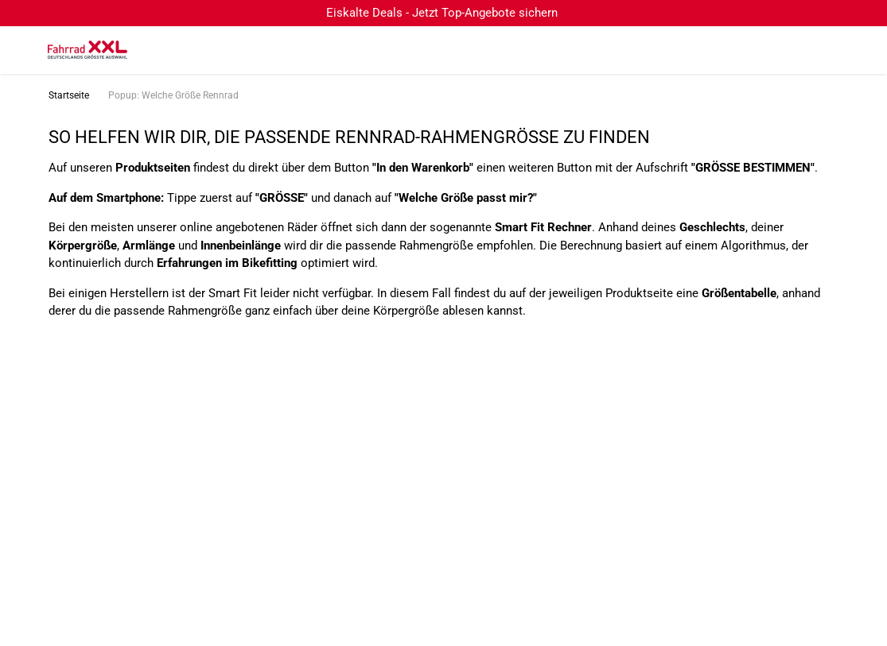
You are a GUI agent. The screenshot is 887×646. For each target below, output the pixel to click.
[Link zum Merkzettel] (827, 50)
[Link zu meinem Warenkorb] (859, 50)
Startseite (69, 95)
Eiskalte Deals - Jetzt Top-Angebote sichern (442, 13)
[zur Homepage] (87, 49)
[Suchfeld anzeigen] (795, 50)
